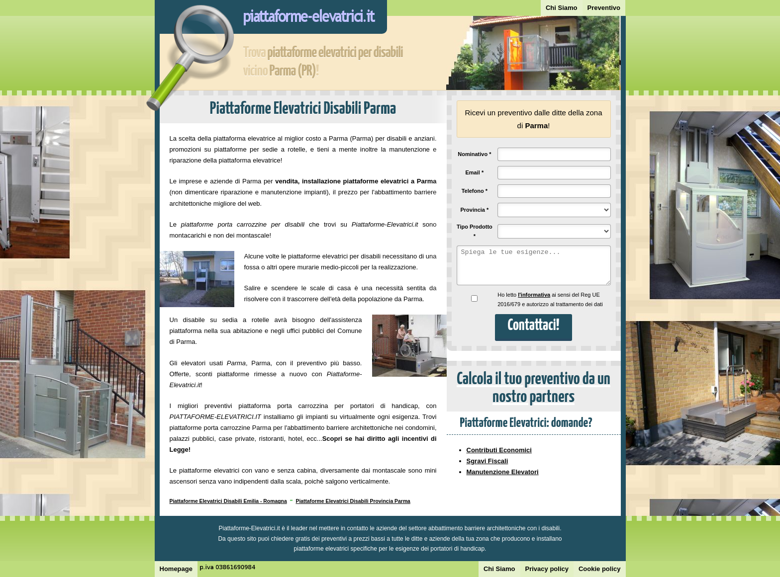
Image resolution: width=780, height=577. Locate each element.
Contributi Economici (499, 450)
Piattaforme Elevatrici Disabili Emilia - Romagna (228, 501)
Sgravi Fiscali (487, 461)
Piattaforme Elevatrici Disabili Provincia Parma (352, 501)
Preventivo (603, 7)
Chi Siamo (562, 7)
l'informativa (534, 295)
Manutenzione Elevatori (503, 472)
